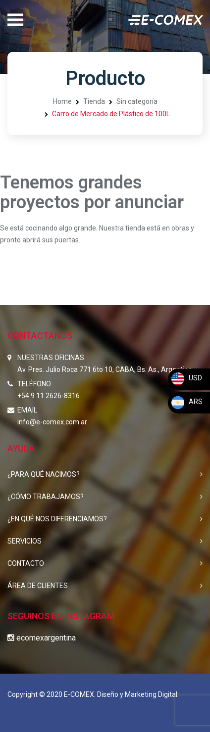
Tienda (94, 101)
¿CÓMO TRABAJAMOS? (45, 497)
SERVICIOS (24, 541)
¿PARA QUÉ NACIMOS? (43, 474)
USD (186, 378)
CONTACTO (25, 563)
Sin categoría (137, 101)
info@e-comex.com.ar (52, 422)
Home (62, 101)
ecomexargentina (41, 637)
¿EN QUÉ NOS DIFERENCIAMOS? (57, 519)
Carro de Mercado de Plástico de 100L (111, 114)
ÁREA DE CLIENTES (37, 586)
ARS (186, 402)
